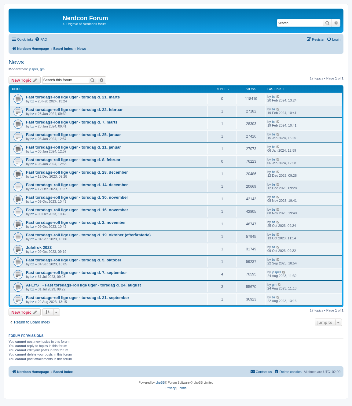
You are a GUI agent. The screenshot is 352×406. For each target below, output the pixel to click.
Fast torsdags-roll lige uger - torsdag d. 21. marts (73, 97)
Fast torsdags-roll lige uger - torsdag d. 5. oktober (73, 260)
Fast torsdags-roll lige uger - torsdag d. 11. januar (73, 147)
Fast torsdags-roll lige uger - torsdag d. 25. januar (73, 134)
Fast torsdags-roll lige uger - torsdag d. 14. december (77, 185)
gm (42, 69)
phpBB (160, 382)
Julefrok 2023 (39, 247)
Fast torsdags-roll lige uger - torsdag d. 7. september (76, 272)
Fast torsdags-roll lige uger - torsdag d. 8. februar (73, 159)
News (16, 62)
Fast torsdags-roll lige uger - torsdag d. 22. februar (74, 109)
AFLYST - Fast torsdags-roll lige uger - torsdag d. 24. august (83, 285)
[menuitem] (41, 39)
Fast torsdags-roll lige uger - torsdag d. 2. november (76, 222)
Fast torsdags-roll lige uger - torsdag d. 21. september (77, 297)
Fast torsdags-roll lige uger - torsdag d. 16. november (77, 210)
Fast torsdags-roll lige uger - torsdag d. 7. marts (72, 122)
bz (32, 101)
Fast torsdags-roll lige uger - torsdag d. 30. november (77, 197)
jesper (33, 69)
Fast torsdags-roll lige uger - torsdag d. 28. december (77, 172)
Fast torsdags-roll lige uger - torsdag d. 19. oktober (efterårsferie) (88, 235)
